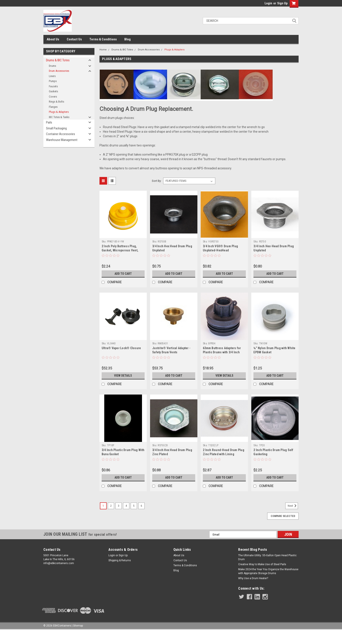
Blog (127, 39)
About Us (53, 39)
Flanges (53, 106)
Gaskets (53, 91)
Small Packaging (56, 128)
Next (293, 506)
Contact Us (74, 39)
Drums (52, 65)
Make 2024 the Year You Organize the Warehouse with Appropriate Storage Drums (268, 571)
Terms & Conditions (103, 39)
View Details (123, 375)
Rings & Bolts (56, 101)
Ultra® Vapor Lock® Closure (121, 348)
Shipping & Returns (119, 560)
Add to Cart (123, 273)
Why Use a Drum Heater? (253, 578)
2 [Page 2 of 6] (111, 505)
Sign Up (282, 3)
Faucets (53, 86)
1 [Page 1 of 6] (103, 505)
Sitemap (78, 625)
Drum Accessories (59, 70)
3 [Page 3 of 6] (118, 505)
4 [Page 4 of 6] (126, 505)
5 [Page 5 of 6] (134, 505)
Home (103, 49)
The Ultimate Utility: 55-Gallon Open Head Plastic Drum (267, 557)
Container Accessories (60, 134)
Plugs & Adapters (59, 111)
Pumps (53, 81)
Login (268, 3)
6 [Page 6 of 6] (141, 505)
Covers (53, 96)
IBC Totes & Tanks (59, 117)
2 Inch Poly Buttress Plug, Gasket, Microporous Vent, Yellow (120, 250)
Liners (52, 76)
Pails (49, 122)
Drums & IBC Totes (58, 60)
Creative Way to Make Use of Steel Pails (262, 564)
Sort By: (156, 180)
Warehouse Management (61, 140)
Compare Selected (283, 516)
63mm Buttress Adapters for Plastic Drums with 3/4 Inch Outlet (222, 352)
